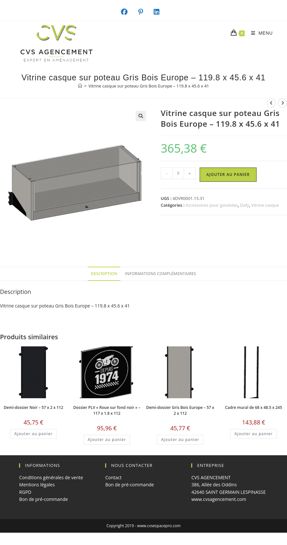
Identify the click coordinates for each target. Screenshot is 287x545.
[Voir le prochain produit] (282, 103)
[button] (141, 116)
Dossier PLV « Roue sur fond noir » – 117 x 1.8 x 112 (106, 410)
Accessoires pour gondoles (212, 205)
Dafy (244, 205)
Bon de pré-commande (43, 499)
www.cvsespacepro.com (159, 525)
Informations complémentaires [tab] (160, 273)
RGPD (25, 492)
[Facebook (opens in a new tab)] (127, 12)
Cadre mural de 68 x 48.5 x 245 (253, 407)
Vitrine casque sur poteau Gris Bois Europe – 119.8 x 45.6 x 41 (148, 86)
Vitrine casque (265, 205)
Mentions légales (37, 484)
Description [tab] (104, 273)
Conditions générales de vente (51, 477)
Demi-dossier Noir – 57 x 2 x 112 (33, 407)
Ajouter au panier (228, 174)
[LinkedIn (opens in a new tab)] (160, 12)
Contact (113, 477)
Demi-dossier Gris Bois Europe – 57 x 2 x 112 (180, 410)
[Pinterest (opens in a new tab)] (144, 12)
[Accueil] (80, 86)
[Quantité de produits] (178, 173)
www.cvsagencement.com (218, 499)
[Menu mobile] (259, 33)
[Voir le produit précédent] (271, 103)
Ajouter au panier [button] (33, 433)
